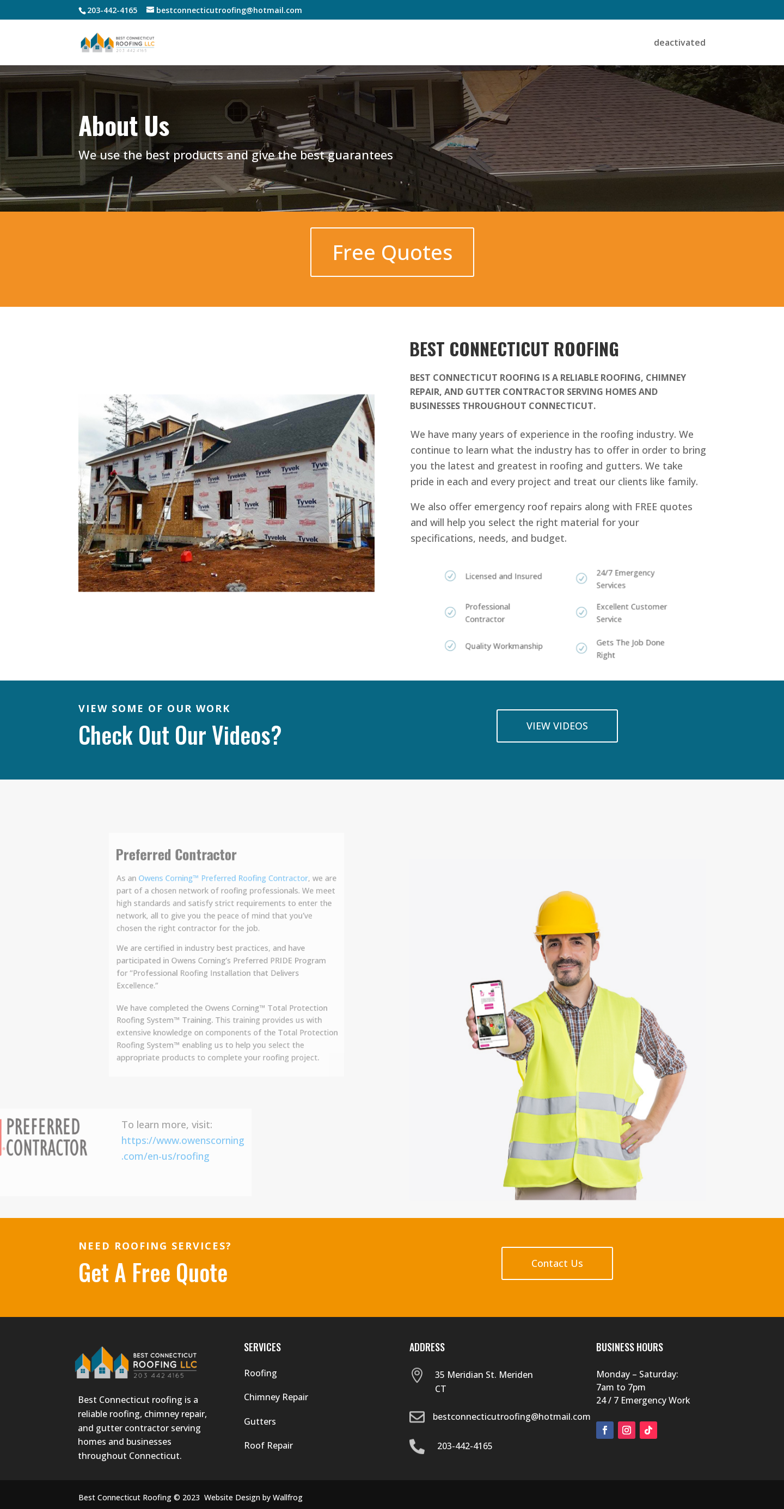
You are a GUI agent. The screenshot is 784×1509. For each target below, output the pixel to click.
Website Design (232, 1497)
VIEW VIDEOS (557, 725)
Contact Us (557, 1263)
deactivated (680, 43)
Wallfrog (288, 1497)
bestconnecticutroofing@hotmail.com (512, 1417)
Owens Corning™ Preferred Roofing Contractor (224, 903)
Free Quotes (392, 252)
